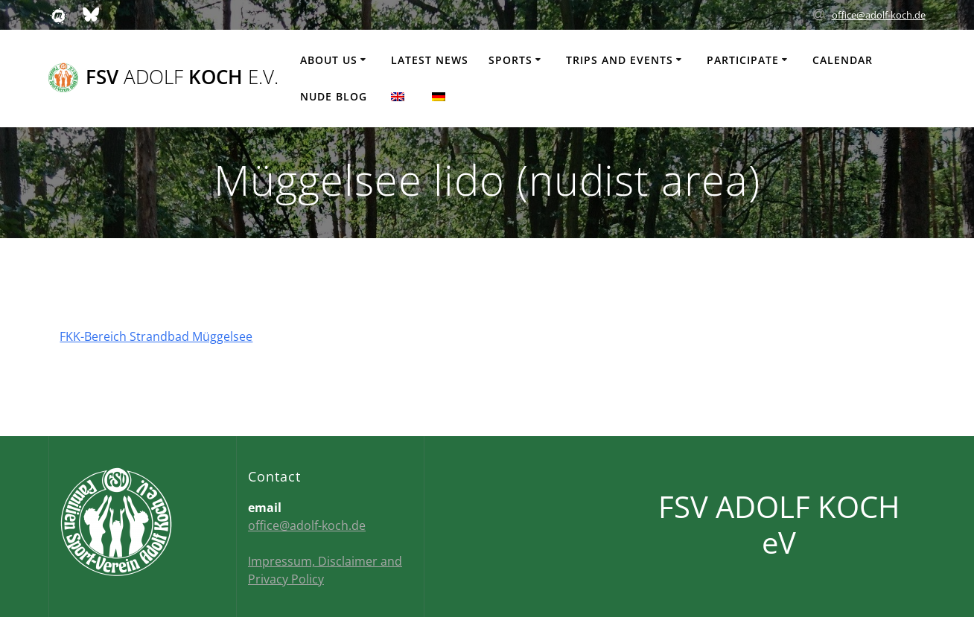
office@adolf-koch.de (879, 15)
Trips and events (619, 60)
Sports (510, 60)
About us (328, 60)
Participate (743, 60)
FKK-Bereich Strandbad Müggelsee (156, 336)
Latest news (429, 60)
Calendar (842, 60)
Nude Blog (333, 96)
